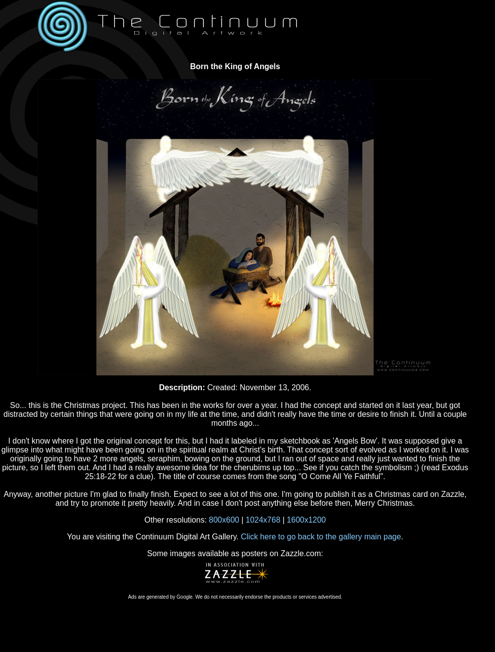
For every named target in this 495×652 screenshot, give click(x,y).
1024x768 (263, 520)
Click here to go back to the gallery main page (321, 536)
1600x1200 (306, 520)
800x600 (224, 520)
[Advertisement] (235, 622)
